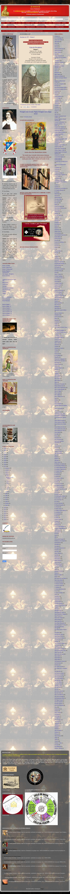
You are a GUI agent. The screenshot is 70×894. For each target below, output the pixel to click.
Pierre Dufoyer (58, 531)
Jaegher (56, 323)
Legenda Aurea (58, 341)
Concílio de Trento (7, 871)
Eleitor (56, 217)
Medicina (56, 369)
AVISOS (7, 22)
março (6, 501)
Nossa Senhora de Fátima (60, 422)
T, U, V (50, 22)
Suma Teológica (58, 719)
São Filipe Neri (58, 671)
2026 (5, 448)
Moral (56, 398)
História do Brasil (58, 294)
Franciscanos (57, 260)
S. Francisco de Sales (59, 583)
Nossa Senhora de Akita (59, 420)
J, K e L (32, 22)
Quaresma (57, 551)
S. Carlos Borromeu (59, 581)
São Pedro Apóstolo (59, 703)
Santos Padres (57, 659)
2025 (5, 450)
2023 (5, 454)
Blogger (42, 888)
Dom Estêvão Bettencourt (60, 208)
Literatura (57, 346)
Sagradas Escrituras (59, 603)
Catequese (57, 110)
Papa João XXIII (58, 453)
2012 (5, 515)
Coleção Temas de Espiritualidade (58, 159)
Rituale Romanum (6, 300)
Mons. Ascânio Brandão (59, 389)
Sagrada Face (57, 599)
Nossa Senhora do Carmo (60, 430)
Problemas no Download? (60, 540)
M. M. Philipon (58, 355)
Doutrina (56, 213)
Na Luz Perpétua (58, 403)
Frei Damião (57, 267)
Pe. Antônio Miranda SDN (60, 467)
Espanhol (56, 227)
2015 (5, 509)
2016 (5, 507)
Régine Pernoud (58, 560)
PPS (55, 537)
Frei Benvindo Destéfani (59, 263)
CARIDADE (4, 26)
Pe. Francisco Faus (58, 483)
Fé (55, 249)
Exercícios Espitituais (12, 849)
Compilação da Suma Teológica (14, 830)
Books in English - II (6, 306)
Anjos (56, 54)
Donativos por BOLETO (30, 26)
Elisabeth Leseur (58, 218)
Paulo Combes (57, 462)
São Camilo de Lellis (59, 666)
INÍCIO (3, 22)
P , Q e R (43, 22)
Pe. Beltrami (57, 474)
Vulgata (4, 293)
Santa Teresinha (58, 639)
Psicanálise (57, 544)
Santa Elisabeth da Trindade (60, 614)
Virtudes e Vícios (58, 742)
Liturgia (56, 350)
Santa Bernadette (58, 610)
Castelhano (57, 105)
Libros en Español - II (6, 309)
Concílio (56, 171)
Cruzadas (56, 186)
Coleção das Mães (58, 130)
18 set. (7, 483)
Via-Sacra (57, 734)
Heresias (56, 288)
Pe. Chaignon (57, 480)
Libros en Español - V (6, 315)
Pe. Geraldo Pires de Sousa (60, 489)
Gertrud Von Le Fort (59, 277)
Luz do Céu (57, 353)
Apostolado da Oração (59, 62)
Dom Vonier (57, 209)
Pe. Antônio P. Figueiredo (60, 469)
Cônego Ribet (57, 176)
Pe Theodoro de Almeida (60, 463)
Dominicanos (57, 211)
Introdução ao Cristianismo (7, 287)
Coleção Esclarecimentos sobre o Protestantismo (61, 139)
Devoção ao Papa (58, 199)
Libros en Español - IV (7, 313)
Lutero (56, 351)
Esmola (56, 226)
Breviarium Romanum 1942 (60, 89)
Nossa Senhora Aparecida (60, 413)
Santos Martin (57, 657)
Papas (56, 455)
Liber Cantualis (58, 342)
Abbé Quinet (57, 41)
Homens (56, 301)
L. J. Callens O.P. (58, 335)
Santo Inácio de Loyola (59, 654)
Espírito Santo (57, 231)
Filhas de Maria (58, 251)
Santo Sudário (57, 655)
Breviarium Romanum (6, 297)
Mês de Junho (57, 376)
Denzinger (4, 286)
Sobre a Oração (58, 712)
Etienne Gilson (58, 238)
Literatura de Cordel (59, 348)
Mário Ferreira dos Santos (60, 360)
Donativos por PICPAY (50, 26)
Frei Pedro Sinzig (58, 270)
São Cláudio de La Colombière (61, 668)
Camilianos (57, 91)
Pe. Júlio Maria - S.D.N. (59, 497)
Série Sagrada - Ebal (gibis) (8, 274)
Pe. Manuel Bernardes (59, 505)
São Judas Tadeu (58, 692)
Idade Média (57, 308)
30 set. (7, 475)
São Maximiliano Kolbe (59, 698)
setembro (7, 474)
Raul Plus (57, 555)
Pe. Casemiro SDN (58, 478)
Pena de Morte (57, 522)
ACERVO (12, 22)
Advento (56, 46)
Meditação (57, 373)
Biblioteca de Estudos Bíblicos (61, 77)
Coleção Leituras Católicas (60, 144)
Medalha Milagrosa (58, 367)
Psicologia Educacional (59, 548)
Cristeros (56, 184)
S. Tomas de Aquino (59, 592)
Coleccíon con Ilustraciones (60, 164)
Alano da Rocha (58, 50)
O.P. (55, 444)
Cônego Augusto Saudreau (60, 174)
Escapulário (57, 222)
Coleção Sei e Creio (59, 155)
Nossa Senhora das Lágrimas (60, 417)
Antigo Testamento (58, 55)
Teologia (56, 728)
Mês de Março (57, 380)
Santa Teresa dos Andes (59, 638)
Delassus (56, 195)
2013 (5, 513)
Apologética (57, 60)
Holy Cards (57, 299)
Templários (57, 726)
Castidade (57, 107)
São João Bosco (58, 680)
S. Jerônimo (57, 587)
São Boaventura (58, 663)
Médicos (56, 371)
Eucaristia (57, 240)
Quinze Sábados (58, 553)
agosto (6, 491)
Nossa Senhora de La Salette (60, 424)
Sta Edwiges (57, 716)
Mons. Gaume (57, 393)
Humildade (57, 306)
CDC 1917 (57, 114)
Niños (56, 410)
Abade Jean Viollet (58, 39)
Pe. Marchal (57, 506)
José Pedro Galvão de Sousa (60, 332)
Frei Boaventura (58, 265)
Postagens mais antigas (44, 112)
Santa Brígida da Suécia (59, 612)
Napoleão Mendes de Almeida (61, 405)
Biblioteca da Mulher (59, 76)
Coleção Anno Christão (59, 126)
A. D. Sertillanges (58, 37)
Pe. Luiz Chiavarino (59, 503)
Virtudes (56, 741)
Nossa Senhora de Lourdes (60, 428)
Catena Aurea (5, 284)
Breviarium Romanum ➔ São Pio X (11, 876)
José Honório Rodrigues (59, 330)
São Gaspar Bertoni (59, 676)
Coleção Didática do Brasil (60, 132)
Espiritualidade (58, 233)
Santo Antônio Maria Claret (60, 650)
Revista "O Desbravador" (7, 269)
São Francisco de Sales (59, 675)
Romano (56, 573)
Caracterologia (58, 98)
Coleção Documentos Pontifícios (59, 134)
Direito (56, 204)
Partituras (56, 458)
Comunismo (57, 169)
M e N (37, 22)
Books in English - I (6, 304)
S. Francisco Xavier (59, 585)
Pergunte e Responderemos (60, 528)
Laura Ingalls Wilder (59, 337)
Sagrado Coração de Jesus (60, 605)
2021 (5, 458)
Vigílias (56, 739)
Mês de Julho (57, 375)
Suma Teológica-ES (6, 289)
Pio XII (56, 533)
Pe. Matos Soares (58, 508)
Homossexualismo (58, 302)
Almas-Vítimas (58, 52)
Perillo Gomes (57, 530)
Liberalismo (57, 344)
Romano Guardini (58, 574)
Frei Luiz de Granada (59, 268)
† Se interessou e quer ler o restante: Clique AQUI (30, 104)
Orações (56, 447)
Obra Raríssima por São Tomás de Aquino (12, 856)
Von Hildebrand (58, 746)
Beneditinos (57, 72)
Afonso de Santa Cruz (59, 48)
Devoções (57, 202)
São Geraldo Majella (59, 678)
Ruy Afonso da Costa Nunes (60, 578)
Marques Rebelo (58, 364)
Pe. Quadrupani (58, 514)
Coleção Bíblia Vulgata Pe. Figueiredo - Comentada (14, 860)
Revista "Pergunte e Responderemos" (6, 271)
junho (6, 495)
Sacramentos (57, 598)
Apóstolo (56, 64)
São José (56, 689)
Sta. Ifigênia (57, 717)
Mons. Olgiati (57, 394)
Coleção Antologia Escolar (60, 128)
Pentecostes (57, 524)
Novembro (57, 434)
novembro (7, 470)
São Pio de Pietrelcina (59, 705)
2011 (5, 517)
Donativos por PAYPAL (40, 26)
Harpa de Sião (57, 286)
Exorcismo (57, 245)
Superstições (57, 723)
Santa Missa (57, 632)
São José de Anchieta (59, 691)
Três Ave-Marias (58, 730)
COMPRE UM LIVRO (60, 26)
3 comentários (34, 106)
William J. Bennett (58, 748)
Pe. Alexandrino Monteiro (60, 465)
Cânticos (56, 92)
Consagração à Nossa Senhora (61, 181)
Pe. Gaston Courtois (59, 487)
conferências (57, 178)
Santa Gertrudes (58, 619)
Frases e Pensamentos (59, 261)
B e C (20, 22)
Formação (57, 258)
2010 (5, 519)
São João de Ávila (58, 685)
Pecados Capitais (58, 519)
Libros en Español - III (7, 311)
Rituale (56, 569)
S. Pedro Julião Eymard (59, 589)
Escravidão (57, 224)
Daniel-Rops (57, 193)
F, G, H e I (27, 22)
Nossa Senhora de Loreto (60, 426)
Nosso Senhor (57, 432)
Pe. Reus (56, 515)
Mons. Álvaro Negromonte (60, 387)
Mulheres (56, 400)
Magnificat (57, 357)
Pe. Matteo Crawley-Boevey (60, 510)
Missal (56, 382)
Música (56, 401)
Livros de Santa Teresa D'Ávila (14, 864)
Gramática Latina (58, 283)
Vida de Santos (58, 735)
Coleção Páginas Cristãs (59, 150)
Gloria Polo (57, 279)
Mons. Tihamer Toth (59, 396)
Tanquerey (57, 725)
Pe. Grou (56, 492)
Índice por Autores (58, 313)
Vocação (56, 744)
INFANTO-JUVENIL (56, 22)
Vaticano (4, 291)
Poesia (56, 535)
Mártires (56, 366)
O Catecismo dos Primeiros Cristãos (15, 842)
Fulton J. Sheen (58, 274)
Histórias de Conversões (59, 295)
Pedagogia (57, 521)
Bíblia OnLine (5, 282)
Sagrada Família (58, 601)
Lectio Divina (57, 339)
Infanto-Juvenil (58, 316)
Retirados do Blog (58, 565)
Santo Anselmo (58, 647)
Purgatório (57, 549)
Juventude (57, 333)
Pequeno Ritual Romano (59, 526)
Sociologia (57, 714)
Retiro (56, 567)
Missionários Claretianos (60, 384)
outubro (7, 472)
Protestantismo (58, 542)
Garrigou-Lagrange (58, 276)
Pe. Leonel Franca (58, 499)
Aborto (56, 43)
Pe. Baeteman (57, 472)
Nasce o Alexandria (59, 408)
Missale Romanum (6, 298)
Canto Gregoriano (58, 96)
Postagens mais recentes (27, 112)
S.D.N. (56, 594)
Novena (56, 435)
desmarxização (58, 197)
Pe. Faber (56, 481)
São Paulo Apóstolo (59, 701)
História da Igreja (58, 292)
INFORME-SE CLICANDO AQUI (27, 249)
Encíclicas (57, 220)
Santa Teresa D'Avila (59, 636)
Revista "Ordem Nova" (7, 267)
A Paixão (56, 36)
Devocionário (57, 200)
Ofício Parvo (57, 446)
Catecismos (57, 109)
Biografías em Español (59, 83)
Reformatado (57, 558)
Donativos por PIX (11, 26)
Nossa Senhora (58, 412)
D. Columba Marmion (59, 190)
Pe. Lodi (56, 501)
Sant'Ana (56, 608)
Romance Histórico (58, 571)
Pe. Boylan (57, 476)
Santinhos (57, 641)
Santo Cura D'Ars (58, 652)
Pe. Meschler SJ (58, 512)
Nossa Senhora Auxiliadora (60, 415)
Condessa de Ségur (58, 172)
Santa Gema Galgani (59, 617)
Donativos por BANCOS (20, 26)
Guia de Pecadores (35, 47)
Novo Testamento (58, 439)
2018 (5, 464)
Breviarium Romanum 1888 (60, 87)
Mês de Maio (57, 378)
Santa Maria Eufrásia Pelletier (61, 629)
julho (6, 493)
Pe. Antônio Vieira (58, 471)
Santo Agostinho (58, 645)
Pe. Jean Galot (57, 494)
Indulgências (57, 314)
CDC (56, 112)
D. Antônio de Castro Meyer (60, 188)
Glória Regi (57, 281)
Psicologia (57, 546)
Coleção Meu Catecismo (59, 148)
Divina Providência (58, 206)
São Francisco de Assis (59, 673)
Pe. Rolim (57, 517)
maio (6, 497)
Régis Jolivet (57, 562)
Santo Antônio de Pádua (59, 648)
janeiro (6, 505)
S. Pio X (56, 590)
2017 (5, 466)
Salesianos (57, 606)
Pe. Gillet (56, 490)
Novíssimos (57, 437)
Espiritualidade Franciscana (60, 234)
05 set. (7, 489)
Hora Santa (57, 304)
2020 (5, 460)
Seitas (56, 707)
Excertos (56, 243)
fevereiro (7, 503)
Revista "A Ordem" (6, 265)
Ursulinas (56, 732)
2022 (5, 456)
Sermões (56, 710)
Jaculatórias (57, 322)
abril (6, 499)
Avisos (56, 70)
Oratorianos (57, 449)
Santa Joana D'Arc (58, 621)
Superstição (57, 721)
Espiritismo (57, 229)
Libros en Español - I (6, 308)
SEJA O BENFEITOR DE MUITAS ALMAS (35, 30)
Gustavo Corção (58, 285)
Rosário (56, 576)
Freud (56, 272)
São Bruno (57, 664)
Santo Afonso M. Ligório (60, 643)
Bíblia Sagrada (58, 74)
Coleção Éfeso (57, 137)
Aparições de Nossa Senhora (60, 57)
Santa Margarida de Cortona (60, 624)
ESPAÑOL (64, 22)
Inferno (56, 318)
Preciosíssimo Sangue (59, 539)
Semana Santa (57, 708)
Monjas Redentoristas (59, 385)
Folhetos (56, 256)
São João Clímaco (58, 682)
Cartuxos (56, 103)
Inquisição (57, 320)
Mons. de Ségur (58, 391)
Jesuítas (56, 325)
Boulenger (57, 85)
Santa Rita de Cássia (59, 634)
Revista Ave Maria (6, 275)
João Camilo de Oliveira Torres (61, 327)
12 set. (7, 487)
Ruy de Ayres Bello (58, 580)
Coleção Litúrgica (58, 146)
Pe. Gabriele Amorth (59, 485)
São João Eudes (58, 687)
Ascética (56, 69)
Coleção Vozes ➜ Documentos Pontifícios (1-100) (14, 837)
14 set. (7, 485)
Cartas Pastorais (58, 101)
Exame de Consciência (59, 242)
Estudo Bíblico (58, 236)
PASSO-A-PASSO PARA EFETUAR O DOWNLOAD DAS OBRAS (14, 30)
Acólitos (56, 45)
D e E (23, 22)
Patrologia (57, 460)
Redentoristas (57, 556)
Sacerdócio (57, 596)
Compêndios (57, 167)
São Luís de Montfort (59, 694)
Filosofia (56, 252)
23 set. (7, 481)
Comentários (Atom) (28, 116)
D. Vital (56, 192)
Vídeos (56, 737)
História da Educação (59, 290)
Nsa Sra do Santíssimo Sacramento (59, 442)
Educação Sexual (58, 215)
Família (56, 247)
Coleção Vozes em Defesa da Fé (61, 161)
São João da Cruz (58, 684)
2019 (5, 462)
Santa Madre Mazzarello (59, 623)
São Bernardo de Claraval (60, 661)
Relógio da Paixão (58, 564)
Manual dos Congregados (60, 359)
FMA (56, 254)
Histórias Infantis (58, 297)
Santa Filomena (58, 615)
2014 (5, 511)
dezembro (7, 468)
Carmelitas (57, 100)
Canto (56, 94)
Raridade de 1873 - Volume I (27, 37)
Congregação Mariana (59, 180)
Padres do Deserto (58, 451)
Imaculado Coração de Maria (60, 310)
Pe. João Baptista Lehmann (60, 496)
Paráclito (56, 456)
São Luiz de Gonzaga (59, 696)
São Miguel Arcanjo (59, 700)
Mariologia (57, 362)
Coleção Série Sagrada (59, 156)
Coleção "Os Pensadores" (60, 122)
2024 (5, 452)
